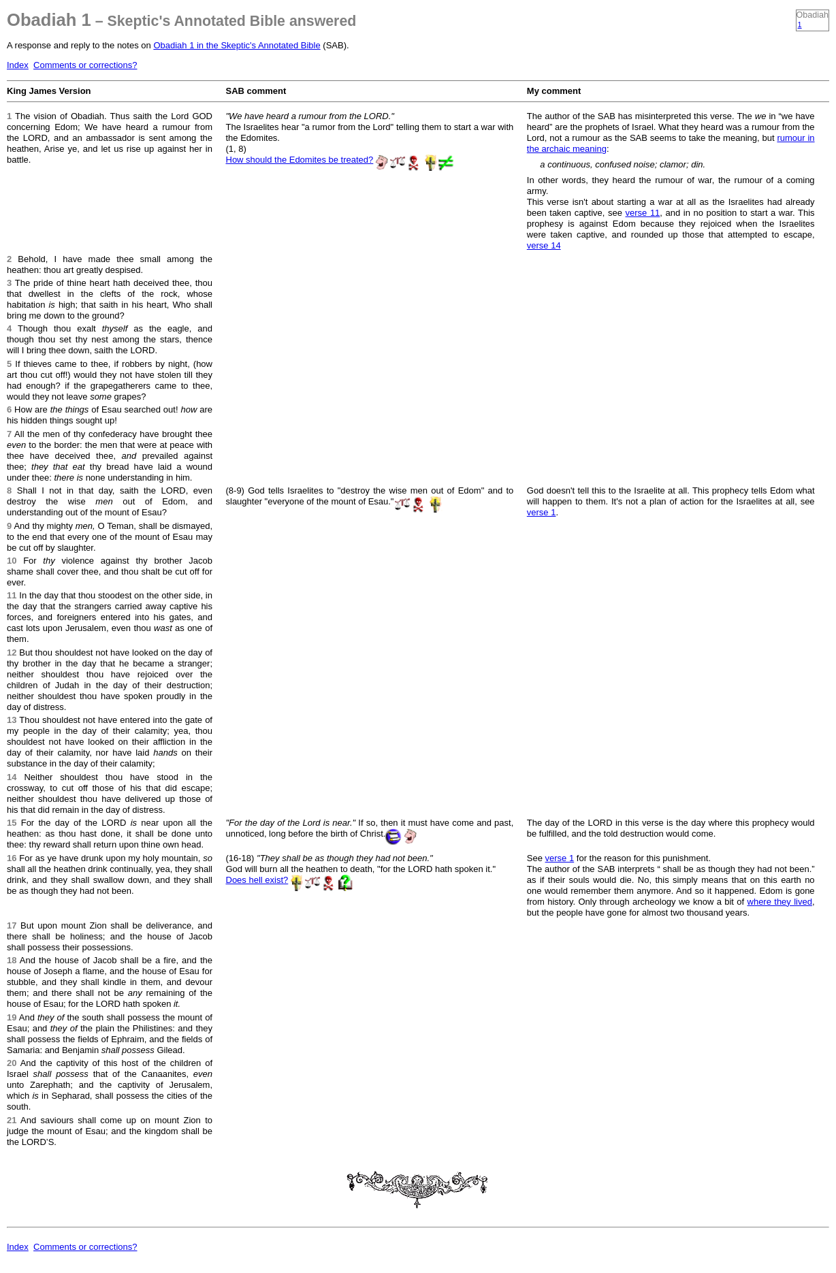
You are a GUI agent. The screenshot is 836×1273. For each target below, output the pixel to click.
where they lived (779, 902)
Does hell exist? (257, 880)
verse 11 (643, 213)
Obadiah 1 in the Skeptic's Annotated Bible (236, 45)
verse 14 (544, 245)
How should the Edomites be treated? (300, 160)
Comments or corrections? (85, 65)
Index (18, 65)
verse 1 (541, 512)
